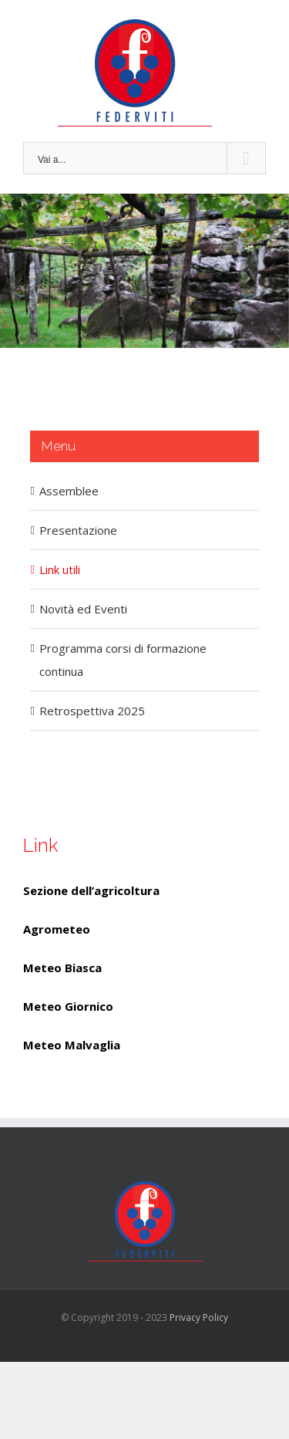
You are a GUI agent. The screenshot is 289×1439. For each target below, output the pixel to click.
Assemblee (69, 490)
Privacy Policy (199, 1317)
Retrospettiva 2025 (92, 710)
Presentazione (78, 530)
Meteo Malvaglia (71, 1044)
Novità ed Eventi (83, 608)
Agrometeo (56, 929)
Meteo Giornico (68, 1006)
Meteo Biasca (62, 967)
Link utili (59, 569)
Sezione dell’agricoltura (91, 890)
